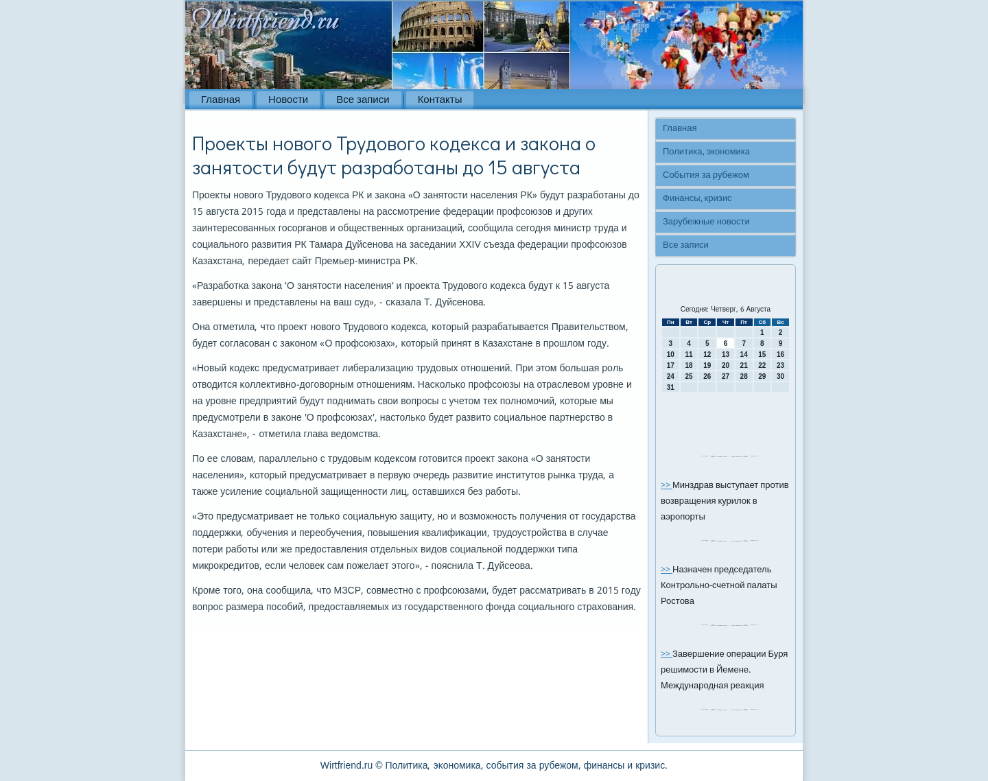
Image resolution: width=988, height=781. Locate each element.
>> (666, 485)
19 (707, 365)
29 (762, 376)
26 (707, 376)
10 (670, 354)
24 (670, 376)
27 (725, 376)
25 (688, 376)
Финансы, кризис (697, 199)
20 (725, 365)
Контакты (440, 100)
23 (780, 365)
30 (780, 376)
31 (670, 387)
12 (707, 354)
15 (762, 354)
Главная (220, 100)
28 (744, 376)
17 (670, 365)
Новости (288, 100)
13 (725, 354)
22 (762, 365)
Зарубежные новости (706, 222)
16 (780, 354)
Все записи (362, 100)
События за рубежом (706, 175)
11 (688, 354)
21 (744, 365)
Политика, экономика (706, 152)
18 (688, 365)
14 (744, 354)
